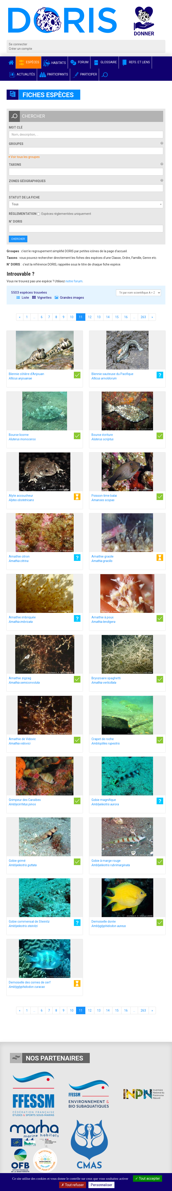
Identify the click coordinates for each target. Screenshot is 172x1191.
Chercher (18, 239)
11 (80, 317)
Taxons (15, 164)
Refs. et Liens (135, 62)
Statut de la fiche (24, 197)
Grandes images (69, 298)
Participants (53, 74)
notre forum (73, 281)
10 (71, 317)
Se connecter (18, 44)
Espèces (28, 62)
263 (143, 317)
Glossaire (104, 62)
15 (117, 317)
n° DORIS (15, 221)
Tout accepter (147, 1178)
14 (108, 317)
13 (99, 317)
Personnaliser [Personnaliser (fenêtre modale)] (101, 1185)
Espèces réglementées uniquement (64, 213)
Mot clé (15, 127)
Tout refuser (72, 1185)
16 (126, 317)
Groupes (16, 144)
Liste (23, 298)
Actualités (21, 74)
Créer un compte (20, 48)
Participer (84, 74)
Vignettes (42, 298)
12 (90, 317)
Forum (79, 62)
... (34, 317)
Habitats (54, 63)
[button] (104, 75)
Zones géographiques (27, 181)
